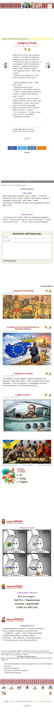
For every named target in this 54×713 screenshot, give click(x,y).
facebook (12, 148)
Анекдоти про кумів (13, 39)
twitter (22, 148)
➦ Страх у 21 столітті (27, 530)
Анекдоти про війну (27, 468)
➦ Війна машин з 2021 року (27, 595)
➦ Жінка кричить (27, 214)
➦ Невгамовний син (27, 628)
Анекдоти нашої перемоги (44, 468)
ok (41, 148)
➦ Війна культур (22, 398)
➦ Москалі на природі (22, 293)
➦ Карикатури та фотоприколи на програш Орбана (23, 331)
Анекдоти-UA (35, 46)
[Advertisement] (27, 23)
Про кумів (30, 131)
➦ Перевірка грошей (23, 376)
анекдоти (22, 704)
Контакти (48, 704)
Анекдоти (4, 39)
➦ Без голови (27, 193)
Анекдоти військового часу (10, 468)
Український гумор (19, 131)
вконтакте (32, 148)
